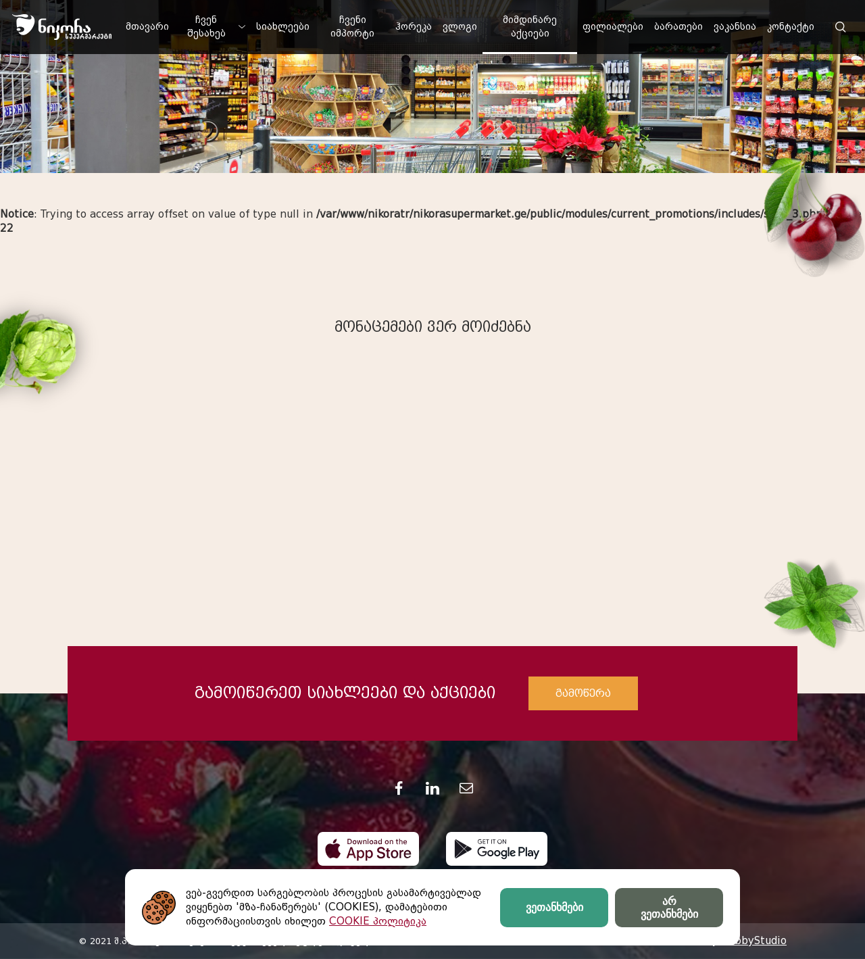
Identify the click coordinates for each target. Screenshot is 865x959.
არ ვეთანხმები (669, 907)
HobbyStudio (753, 941)
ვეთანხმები (554, 907)
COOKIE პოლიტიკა (377, 921)
